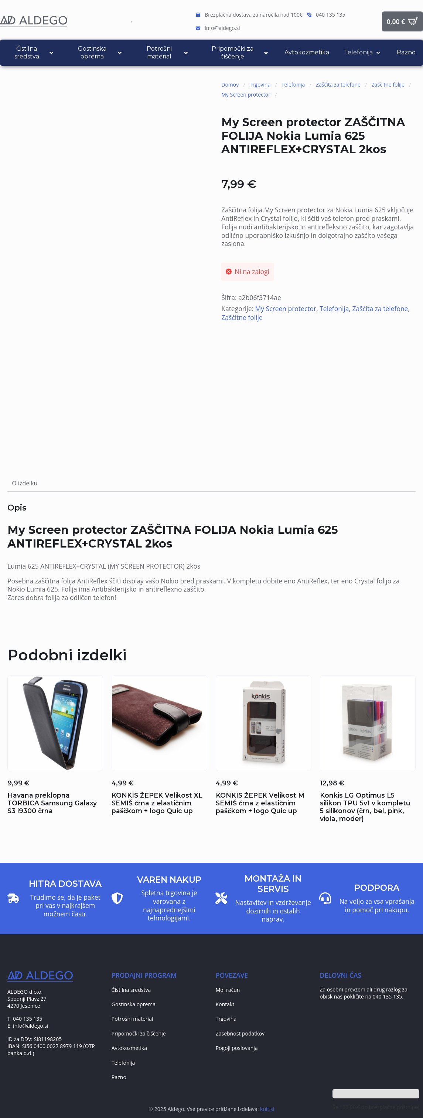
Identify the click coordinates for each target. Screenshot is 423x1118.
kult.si (267, 1108)
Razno (119, 1077)
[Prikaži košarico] (402, 21)
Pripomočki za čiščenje (139, 1033)
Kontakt (225, 1004)
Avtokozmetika (129, 1047)
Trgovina (260, 84)
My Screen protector (245, 94)
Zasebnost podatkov (240, 1033)
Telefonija (293, 84)
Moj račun (228, 989)
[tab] (24, 483)
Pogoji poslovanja (237, 1047)
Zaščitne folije (388, 84)
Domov (230, 84)
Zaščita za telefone (338, 84)
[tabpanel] (211, 552)
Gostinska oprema (134, 1004)
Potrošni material (132, 1018)
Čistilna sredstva (131, 989)
